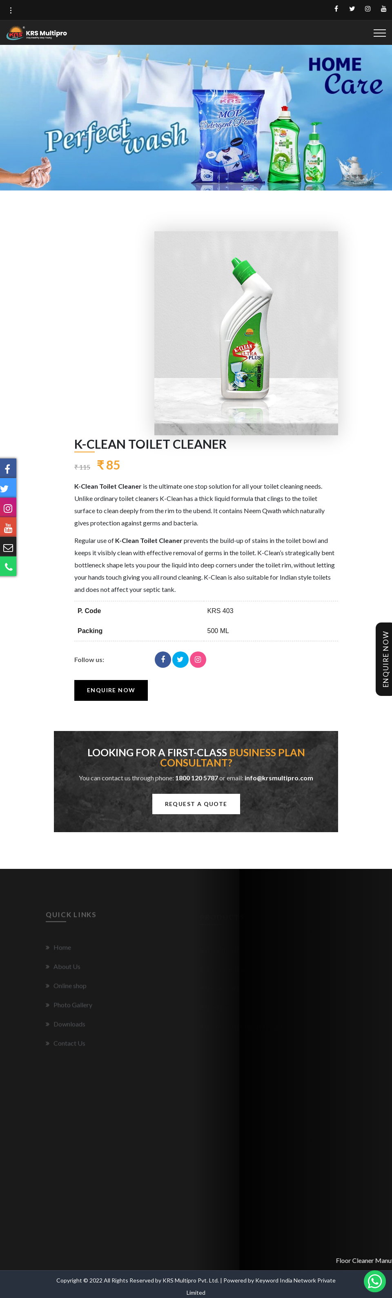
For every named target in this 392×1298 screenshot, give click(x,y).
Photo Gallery (69, 1007)
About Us (63, 968)
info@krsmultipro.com (279, 778)
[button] (10, 10)
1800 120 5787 (196, 778)
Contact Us (65, 1045)
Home (58, 949)
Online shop (66, 988)
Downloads (65, 1026)
